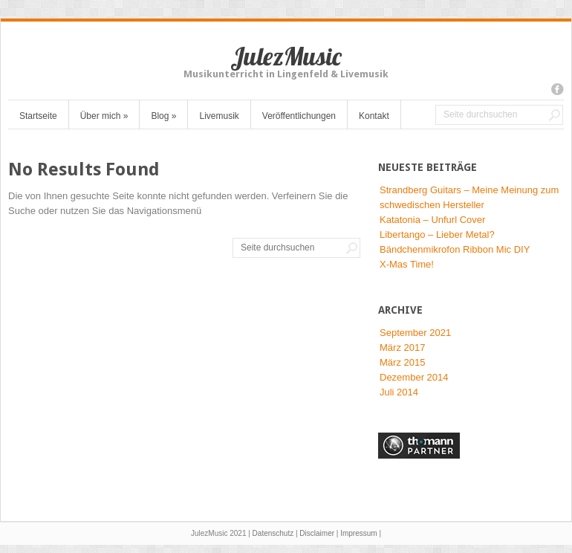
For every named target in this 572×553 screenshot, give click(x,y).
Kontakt (374, 116)
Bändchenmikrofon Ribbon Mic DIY (455, 249)
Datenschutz (273, 533)
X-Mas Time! (407, 264)
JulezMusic (286, 56)
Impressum (358, 533)
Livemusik (218, 116)
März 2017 (402, 347)
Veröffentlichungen (299, 116)
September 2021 (415, 332)
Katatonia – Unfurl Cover (432, 219)
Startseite (38, 116)
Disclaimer (316, 533)
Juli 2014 (399, 392)
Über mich (104, 116)
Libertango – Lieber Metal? (437, 234)
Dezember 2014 (414, 377)
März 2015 (402, 362)
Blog (163, 116)
